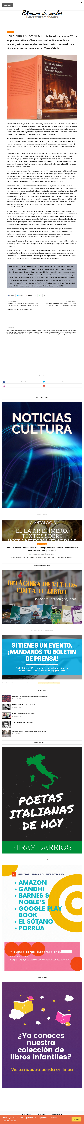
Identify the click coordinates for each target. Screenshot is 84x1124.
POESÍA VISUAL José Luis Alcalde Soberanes (26, 705)
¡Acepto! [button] (76, 1119)
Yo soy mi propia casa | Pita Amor (22, 722)
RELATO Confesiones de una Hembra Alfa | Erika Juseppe (30, 696)
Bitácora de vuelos (39, 554)
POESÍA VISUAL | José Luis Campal (23, 713)
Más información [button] (10, 1120)
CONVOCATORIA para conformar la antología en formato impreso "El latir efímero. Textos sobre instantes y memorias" (42, 549)
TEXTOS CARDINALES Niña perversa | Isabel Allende (29, 731)
